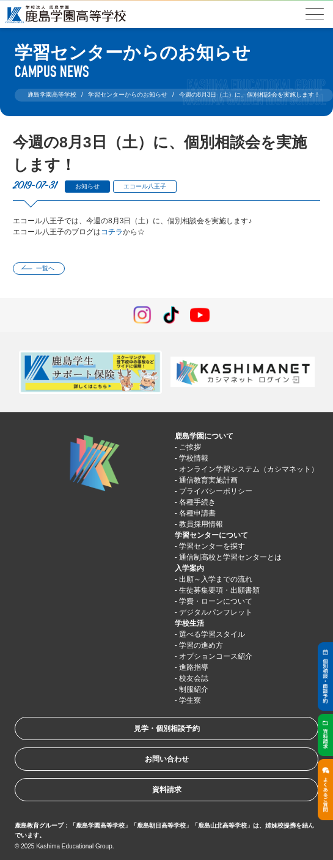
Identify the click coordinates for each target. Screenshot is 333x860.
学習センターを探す (212, 546)
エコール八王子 (144, 186)
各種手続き (197, 502)
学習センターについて (211, 535)
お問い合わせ (167, 759)
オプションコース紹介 (215, 656)
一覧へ (45, 268)
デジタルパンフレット (215, 612)
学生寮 (190, 700)
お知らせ (87, 186)
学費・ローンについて (215, 601)
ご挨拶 (190, 447)
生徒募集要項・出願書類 (219, 590)
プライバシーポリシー (215, 491)
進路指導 (193, 667)
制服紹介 (193, 689)
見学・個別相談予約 (167, 728)
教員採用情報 (201, 524)
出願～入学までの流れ (215, 579)
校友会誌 (193, 678)
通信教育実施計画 (208, 480)
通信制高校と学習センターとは (230, 557)
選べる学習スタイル (212, 634)
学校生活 (189, 623)
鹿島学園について (204, 436)
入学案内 (189, 568)
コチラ (112, 232)
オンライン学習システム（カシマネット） (248, 469)
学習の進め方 (201, 645)
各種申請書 (197, 513)
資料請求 (166, 789)
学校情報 (193, 458)
